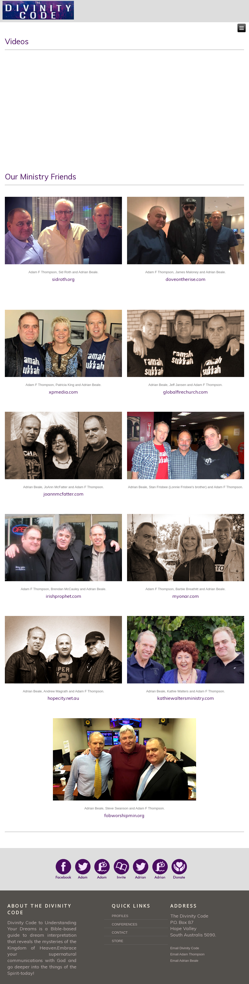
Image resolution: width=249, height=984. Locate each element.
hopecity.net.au (63, 698)
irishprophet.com (63, 596)
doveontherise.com (186, 279)
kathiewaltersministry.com (185, 698)
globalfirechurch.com (185, 392)
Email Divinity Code (184, 948)
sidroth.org (63, 279)
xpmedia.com (63, 392)
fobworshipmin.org (124, 815)
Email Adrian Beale (184, 961)
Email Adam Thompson (187, 954)
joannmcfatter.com (63, 494)
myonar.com (185, 596)
